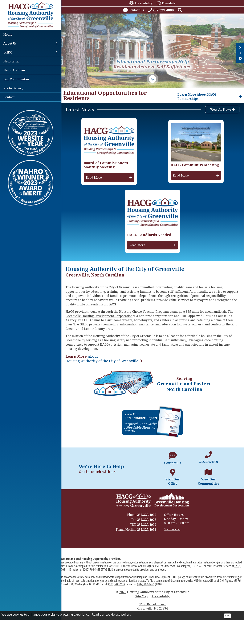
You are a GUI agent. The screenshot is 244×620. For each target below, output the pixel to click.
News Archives (14, 70)
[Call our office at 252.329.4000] (161, 10)
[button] (180, 10)
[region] (152, 95)
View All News (222, 109)
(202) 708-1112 (116, 584)
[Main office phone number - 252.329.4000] (208, 457)
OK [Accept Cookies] (227, 616)
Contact (8, 97)
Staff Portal (172, 529)
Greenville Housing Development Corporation (99, 316)
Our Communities (16, 79)
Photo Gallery (13, 88)
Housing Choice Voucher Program (144, 311)
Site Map (141, 596)
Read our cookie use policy (110, 614)
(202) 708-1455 (91, 569)
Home (7, 34)
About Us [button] (30, 43)
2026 (122, 592)
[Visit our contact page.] (133, 10)
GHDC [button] (30, 52)
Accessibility (161, 596)
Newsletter (11, 61)
